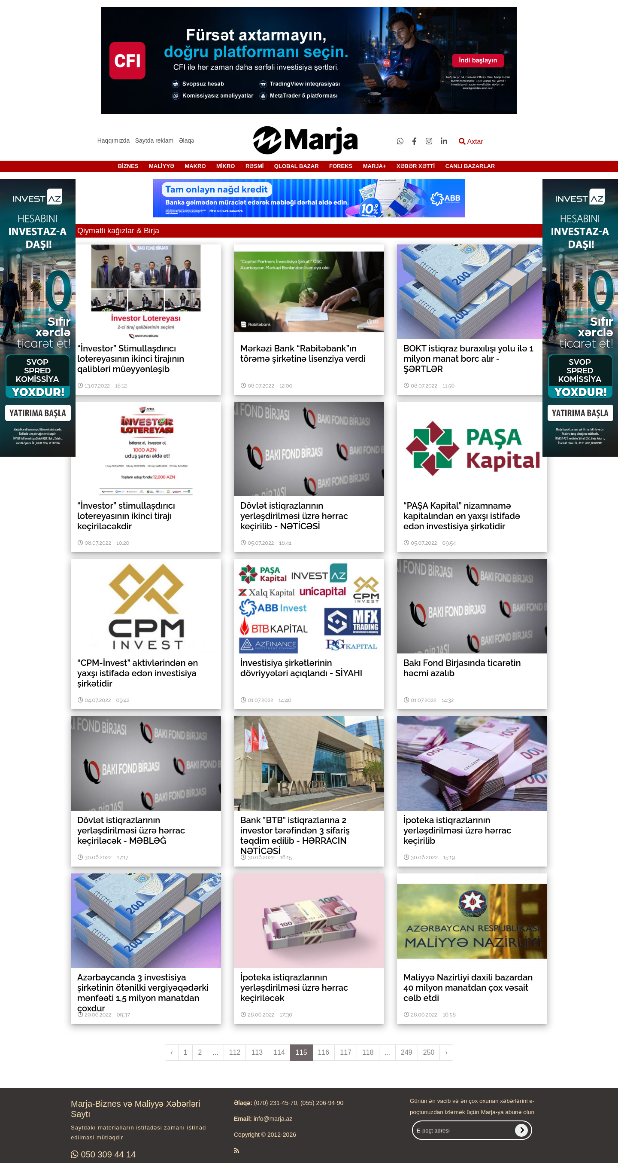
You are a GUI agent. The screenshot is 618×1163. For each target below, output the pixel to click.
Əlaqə (187, 140)
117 (345, 1052)
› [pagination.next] (446, 1052)
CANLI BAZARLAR (470, 166)
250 (429, 1052)
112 (235, 1052)
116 (324, 1052)
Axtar (471, 141)
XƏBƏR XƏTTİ (416, 166)
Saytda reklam (154, 140)
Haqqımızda (113, 140)
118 (368, 1052)
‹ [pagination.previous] (171, 1052)
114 (279, 1052)
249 (406, 1052)
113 (257, 1052)
